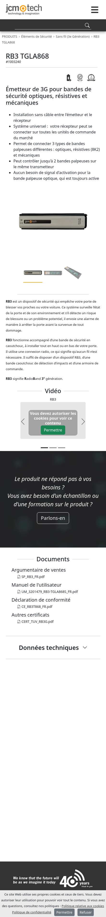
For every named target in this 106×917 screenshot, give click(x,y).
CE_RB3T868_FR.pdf (34, 606)
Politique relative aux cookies (83, 906)
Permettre (53, 430)
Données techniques (49, 647)
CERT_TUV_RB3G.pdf (35, 621)
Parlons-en (53, 518)
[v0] (44, 448)
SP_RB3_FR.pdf (31, 576)
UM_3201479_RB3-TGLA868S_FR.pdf (47, 591)
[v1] (53, 448)
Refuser (86, 912)
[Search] (53, 25)
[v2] (61, 448)
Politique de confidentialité (31, 912)
